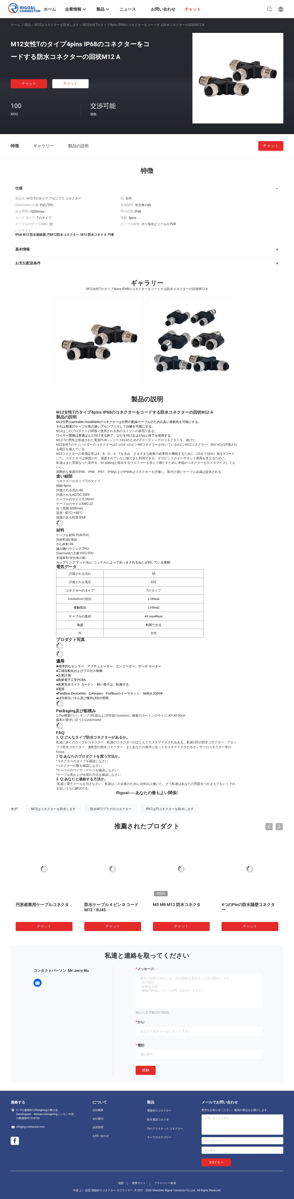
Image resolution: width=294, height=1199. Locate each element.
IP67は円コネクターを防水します (170, 809)
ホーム (15, 25)
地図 (121, 1183)
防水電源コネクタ (158, 1119)
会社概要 (97, 1110)
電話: (141, 1045)
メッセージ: (145, 969)
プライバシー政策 (165, 1183)
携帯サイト (139, 1183)
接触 (145, 1070)
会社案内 (97, 1118)
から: (141, 1022)
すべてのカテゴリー (159, 1137)
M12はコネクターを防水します (57, 25)
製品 (28, 25)
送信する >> (216, 1162)
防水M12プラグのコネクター (111, 809)
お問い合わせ (100, 1136)
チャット (29, 83)
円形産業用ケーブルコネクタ (42, 904)
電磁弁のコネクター (159, 1110)
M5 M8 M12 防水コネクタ (177, 904)
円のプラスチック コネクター (165, 1128)
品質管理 (97, 1127)
